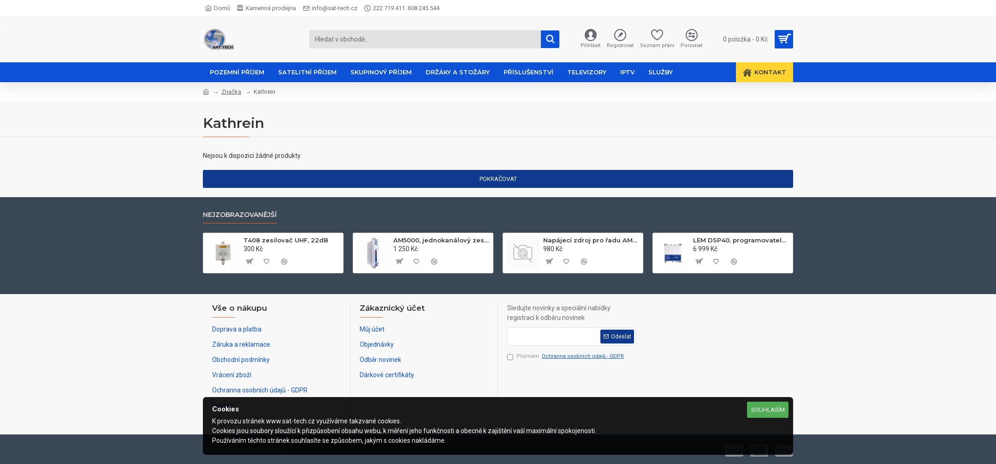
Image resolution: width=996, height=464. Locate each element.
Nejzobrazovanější (240, 215)
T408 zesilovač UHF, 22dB (285, 240)
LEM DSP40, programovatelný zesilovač (741, 240)
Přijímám (566, 357)
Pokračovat (498, 178)
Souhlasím (768, 409)
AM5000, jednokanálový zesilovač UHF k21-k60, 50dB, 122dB (441, 240)
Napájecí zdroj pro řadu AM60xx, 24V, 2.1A (591, 240)
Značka (231, 91)
